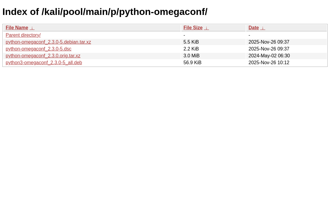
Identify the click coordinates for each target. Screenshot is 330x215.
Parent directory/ (23, 35)
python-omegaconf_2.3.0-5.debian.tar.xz (48, 41)
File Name (17, 27)
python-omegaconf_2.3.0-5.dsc (39, 48)
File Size (193, 27)
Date (254, 27)
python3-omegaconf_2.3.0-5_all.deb (44, 62)
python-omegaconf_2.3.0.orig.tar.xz (43, 55)
